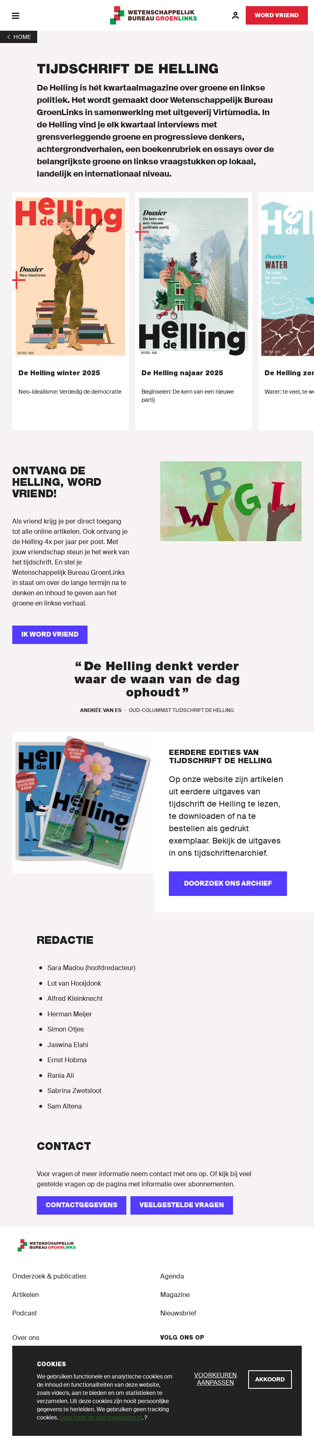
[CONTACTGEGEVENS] (81, 1205)
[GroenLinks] (157, 15)
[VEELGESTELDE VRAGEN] (181, 1205)
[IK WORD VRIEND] (49, 635)
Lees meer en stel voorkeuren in (100, 1417)
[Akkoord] (270, 1379)
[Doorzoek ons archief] (228, 883)
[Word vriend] (277, 15)
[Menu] (15, 15)
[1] (18, 37)
